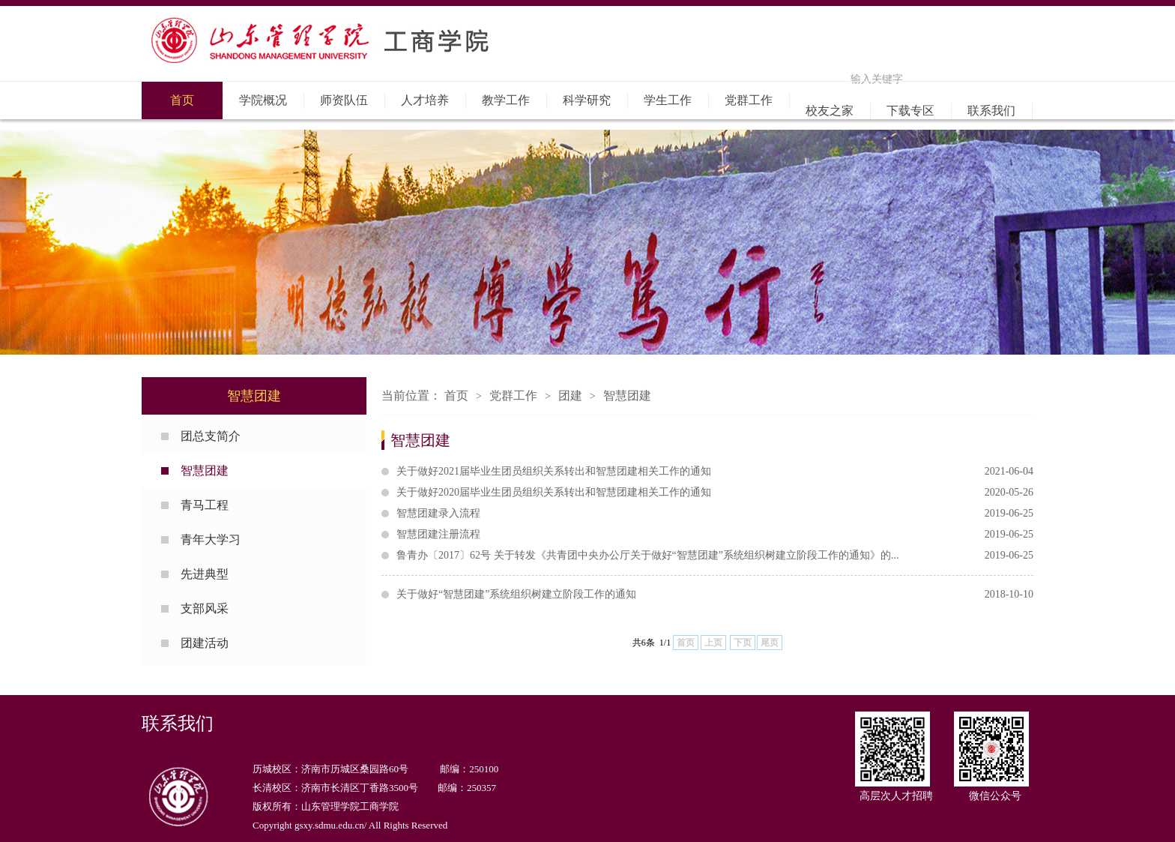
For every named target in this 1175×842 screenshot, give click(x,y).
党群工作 (749, 100)
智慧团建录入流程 (714, 513)
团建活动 (205, 643)
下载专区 (910, 110)
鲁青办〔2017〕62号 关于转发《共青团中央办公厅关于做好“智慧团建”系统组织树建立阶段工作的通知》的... (714, 555)
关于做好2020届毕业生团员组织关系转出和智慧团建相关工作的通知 (714, 492)
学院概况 (263, 100)
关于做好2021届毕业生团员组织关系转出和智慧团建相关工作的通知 (714, 471)
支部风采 (205, 608)
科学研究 (587, 100)
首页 (182, 100)
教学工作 (506, 100)
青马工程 (205, 505)
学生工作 (668, 100)
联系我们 (991, 110)
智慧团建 (205, 470)
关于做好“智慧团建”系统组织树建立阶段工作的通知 (714, 594)
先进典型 (205, 574)
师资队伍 (344, 100)
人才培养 (425, 100)
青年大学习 (211, 539)
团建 (570, 395)
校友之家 (830, 110)
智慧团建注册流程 (714, 534)
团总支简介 (211, 436)
